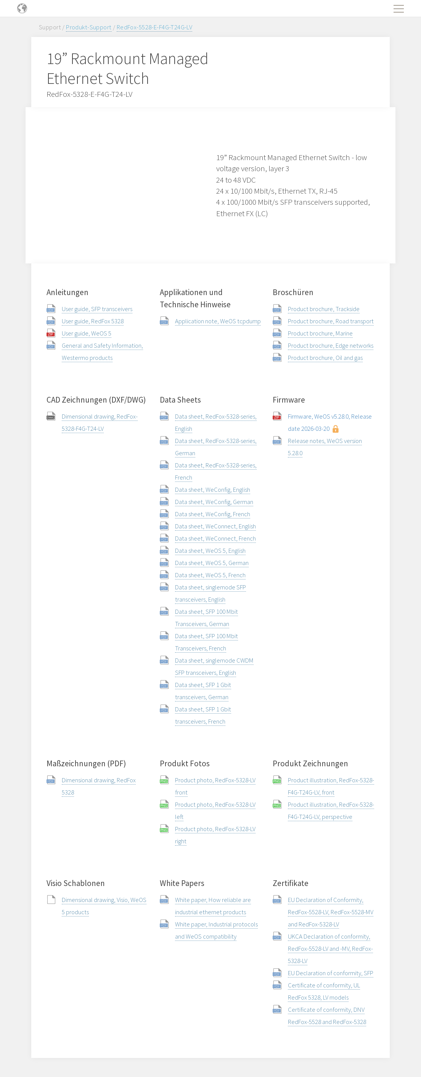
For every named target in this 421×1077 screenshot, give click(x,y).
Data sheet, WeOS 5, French (210, 575)
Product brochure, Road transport (331, 321)
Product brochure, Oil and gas (325, 357)
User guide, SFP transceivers (97, 309)
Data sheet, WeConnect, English (215, 526)
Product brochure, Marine (320, 333)
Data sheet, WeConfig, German (214, 502)
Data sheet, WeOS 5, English (210, 550)
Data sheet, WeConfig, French (212, 514)
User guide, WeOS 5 (86, 333)
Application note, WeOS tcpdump (218, 321)
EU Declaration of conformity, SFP (330, 973)
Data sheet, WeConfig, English (212, 489)
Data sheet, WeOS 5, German (212, 563)
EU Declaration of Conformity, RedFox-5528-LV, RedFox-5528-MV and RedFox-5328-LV (330, 912)
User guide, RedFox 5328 (93, 321)
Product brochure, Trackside (324, 309)
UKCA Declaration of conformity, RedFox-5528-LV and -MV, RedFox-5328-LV (330, 948)
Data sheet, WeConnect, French (215, 538)
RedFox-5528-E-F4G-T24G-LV (155, 27)
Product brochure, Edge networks (330, 345)
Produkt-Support (88, 27)
